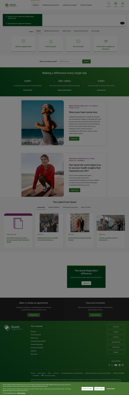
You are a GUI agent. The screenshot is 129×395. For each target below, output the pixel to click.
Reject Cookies (99, 388)
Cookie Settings (111, 388)
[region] (64, 388)
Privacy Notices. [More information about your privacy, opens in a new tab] (21, 393)
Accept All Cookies (87, 388)
